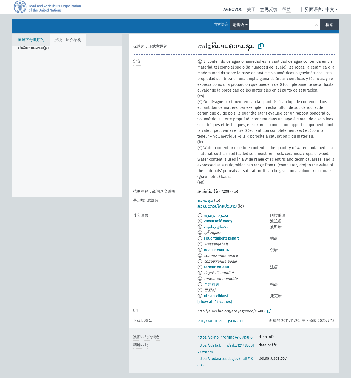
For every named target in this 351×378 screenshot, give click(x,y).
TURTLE (220, 321)
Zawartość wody (218, 221)
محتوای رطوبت (216, 226)
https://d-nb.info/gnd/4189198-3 (225, 337)
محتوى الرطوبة (216, 215)
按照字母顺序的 (31, 40)
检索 (329, 24)
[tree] (67, 121)
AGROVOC (232, 9)
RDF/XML (205, 321)
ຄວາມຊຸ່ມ (205, 200)
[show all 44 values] (214, 301)
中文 (329, 9)
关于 (251, 9)
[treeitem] (35, 48)
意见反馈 (269, 9)
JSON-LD (235, 321)
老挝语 (238, 24)
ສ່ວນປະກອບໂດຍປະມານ (217, 206)
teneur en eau (216, 267)
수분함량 (211, 284)
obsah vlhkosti (217, 296)
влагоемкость (216, 250)
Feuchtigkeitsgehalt (221, 238)
